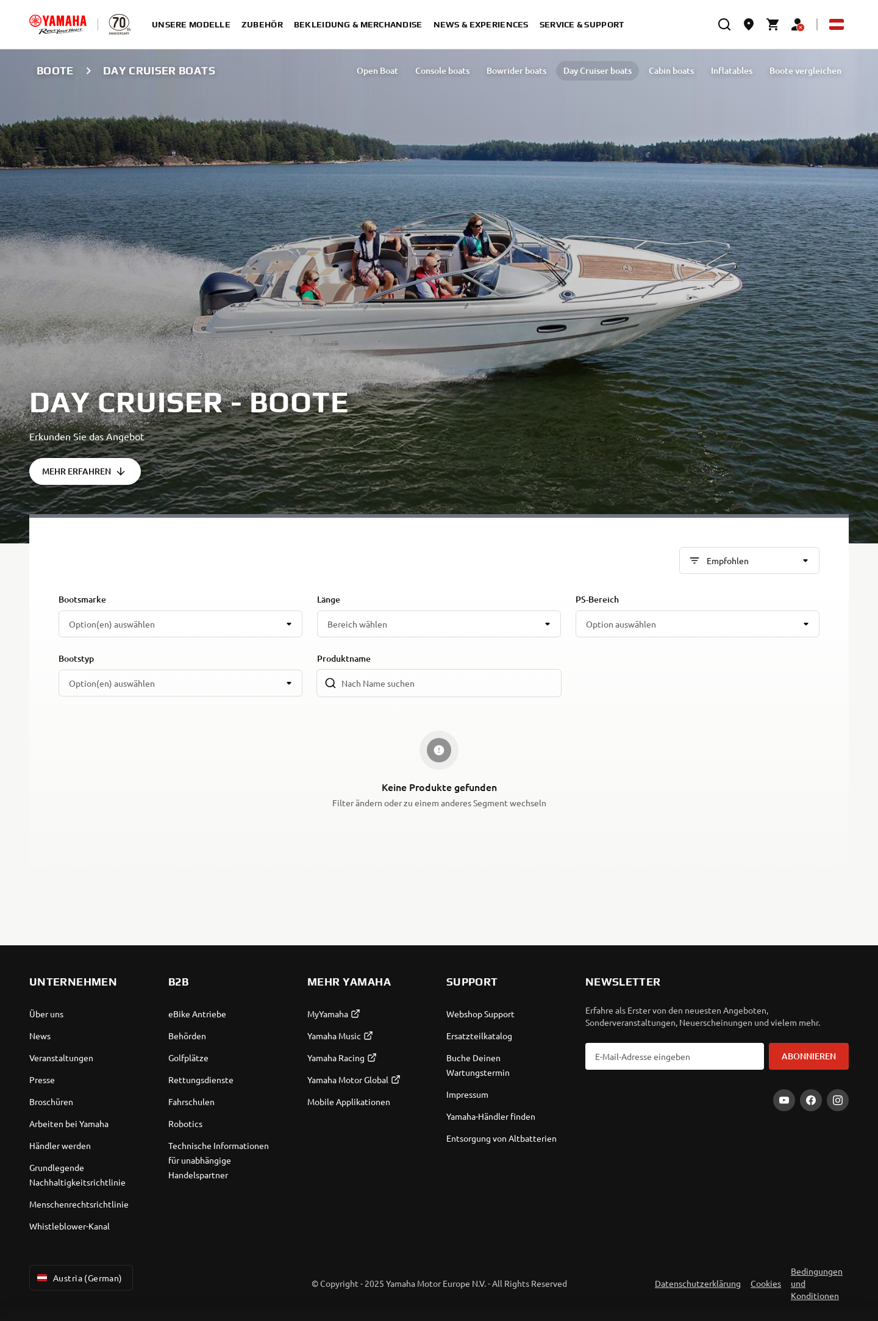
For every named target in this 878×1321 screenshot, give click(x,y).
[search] (724, 24)
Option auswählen (621, 623)
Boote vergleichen (805, 70)
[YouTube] (784, 1100)
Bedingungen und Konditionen (817, 1283)
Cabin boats (671, 70)
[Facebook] (811, 1100)
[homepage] (58, 24)
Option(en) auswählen (112, 623)
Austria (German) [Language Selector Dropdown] (79, 1277)
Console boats (442, 70)
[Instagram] (838, 1100)
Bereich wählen (357, 623)
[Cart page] (773, 24)
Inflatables (731, 70)
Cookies (766, 1283)
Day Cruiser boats (597, 70)
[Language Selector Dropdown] (836, 24)
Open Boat (377, 70)
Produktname (344, 658)
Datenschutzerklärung (698, 1283)
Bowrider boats (516, 70)
